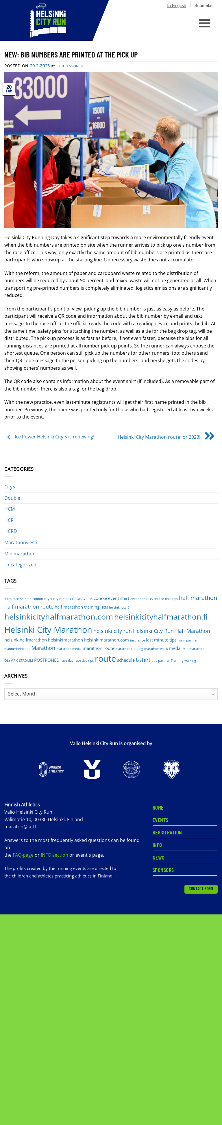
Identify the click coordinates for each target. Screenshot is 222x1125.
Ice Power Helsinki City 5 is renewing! (49, 437)
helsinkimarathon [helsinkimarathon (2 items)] (65, 640)
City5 (9, 487)
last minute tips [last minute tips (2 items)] (161, 640)
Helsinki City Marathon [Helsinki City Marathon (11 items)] (48, 629)
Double (12, 498)
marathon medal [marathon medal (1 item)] (69, 649)
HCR (9, 520)
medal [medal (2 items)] (175, 648)
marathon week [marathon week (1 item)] (156, 649)
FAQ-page (24, 855)
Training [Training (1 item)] (177, 661)
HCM (9, 509)
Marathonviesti (20, 542)
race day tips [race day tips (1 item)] (84, 661)
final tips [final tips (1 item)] (171, 599)
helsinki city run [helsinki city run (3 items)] (112, 630)
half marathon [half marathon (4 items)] (198, 598)
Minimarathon (20, 554)
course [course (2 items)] (100, 598)
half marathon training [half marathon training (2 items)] (77, 607)
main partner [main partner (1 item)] (188, 640)
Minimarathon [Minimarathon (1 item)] (193, 649)
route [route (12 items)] (105, 658)
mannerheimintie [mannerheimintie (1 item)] (17, 649)
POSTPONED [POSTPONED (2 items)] (47, 660)
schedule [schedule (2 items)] (126, 660)
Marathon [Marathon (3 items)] (43, 647)
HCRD (10, 531)
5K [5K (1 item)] (22, 599)
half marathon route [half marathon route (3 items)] (28, 606)
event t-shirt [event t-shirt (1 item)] (139, 599)
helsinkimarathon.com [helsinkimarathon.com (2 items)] (106, 640)
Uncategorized (20, 564)
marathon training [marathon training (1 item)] (129, 649)
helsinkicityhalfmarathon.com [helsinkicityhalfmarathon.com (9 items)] (58, 616)
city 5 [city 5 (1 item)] (48, 599)
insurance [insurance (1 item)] (137, 640)
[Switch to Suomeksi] (203, 5)
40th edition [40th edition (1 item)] (34, 599)
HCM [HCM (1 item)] (104, 607)
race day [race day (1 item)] (67, 661)
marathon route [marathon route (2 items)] (98, 648)
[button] (203, 23)
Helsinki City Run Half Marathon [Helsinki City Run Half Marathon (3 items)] (171, 630)
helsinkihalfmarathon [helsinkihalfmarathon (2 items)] (25, 640)
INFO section (54, 855)
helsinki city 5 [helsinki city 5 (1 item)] (119, 607)
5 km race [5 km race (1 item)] (11, 599)
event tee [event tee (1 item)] (157, 599)
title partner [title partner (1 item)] (160, 661)
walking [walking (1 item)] (190, 661)
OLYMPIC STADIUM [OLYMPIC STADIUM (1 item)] (18, 661)
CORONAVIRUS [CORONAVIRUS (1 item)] (81, 599)
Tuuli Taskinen (69, 66)
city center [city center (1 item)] (61, 599)
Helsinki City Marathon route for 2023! (168, 437)
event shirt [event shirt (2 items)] (118, 598)
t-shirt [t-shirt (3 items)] (143, 659)
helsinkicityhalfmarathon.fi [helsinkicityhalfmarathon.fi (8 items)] (161, 617)
